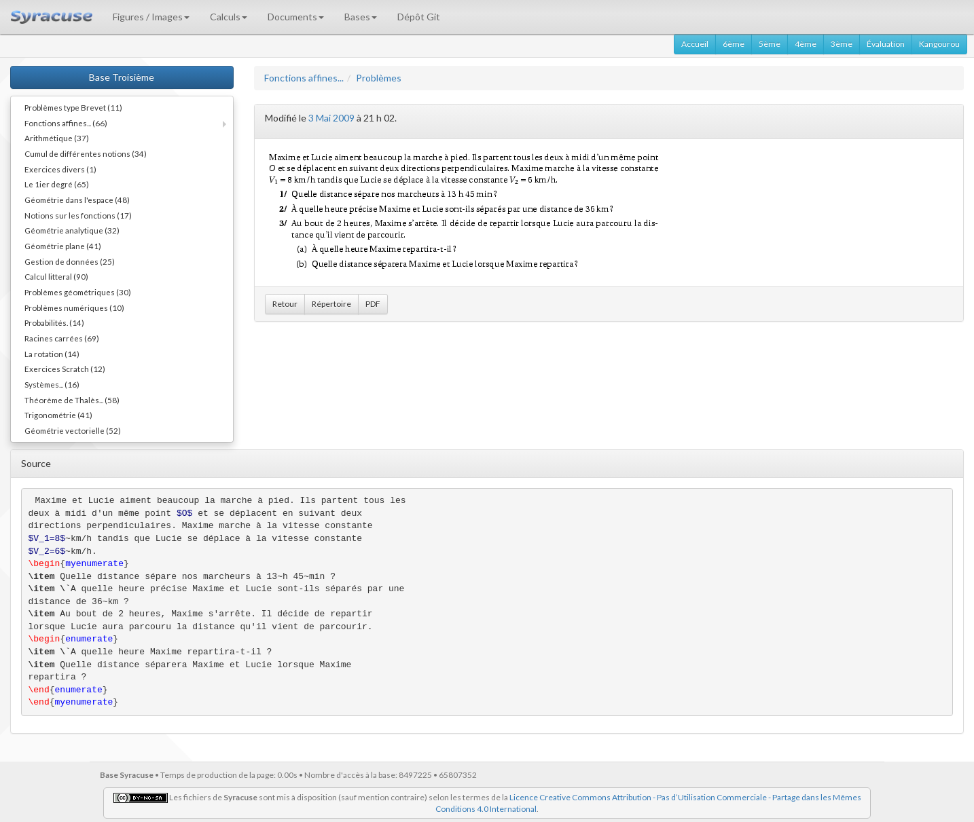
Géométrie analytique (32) (72, 230)
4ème (805, 44)
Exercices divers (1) (60, 169)
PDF (372, 304)
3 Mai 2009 (331, 118)
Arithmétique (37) (56, 138)
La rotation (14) (51, 353)
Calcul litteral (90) (56, 276)
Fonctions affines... (304, 77)
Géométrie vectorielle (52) (72, 430)
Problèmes (378, 77)
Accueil (694, 44)
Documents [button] (296, 16)
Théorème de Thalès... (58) (72, 400)
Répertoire (331, 304)
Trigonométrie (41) (58, 414)
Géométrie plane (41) (62, 245)
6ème (733, 44)
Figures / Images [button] (151, 16)
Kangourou (939, 44)
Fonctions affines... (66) (65, 123)
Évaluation (886, 44)
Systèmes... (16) (51, 384)
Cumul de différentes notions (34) (85, 153)
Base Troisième (121, 77)
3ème (841, 44)
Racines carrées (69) (61, 338)
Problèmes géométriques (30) (77, 292)
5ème (769, 44)
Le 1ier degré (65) (56, 184)
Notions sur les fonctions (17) (78, 215)
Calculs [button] (228, 16)
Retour (284, 304)
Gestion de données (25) (69, 261)
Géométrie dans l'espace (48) (77, 199)
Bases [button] (360, 16)
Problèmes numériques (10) (74, 307)
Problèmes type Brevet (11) (73, 107)
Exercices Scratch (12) (64, 368)
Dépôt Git (418, 16)
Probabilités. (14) (54, 322)
